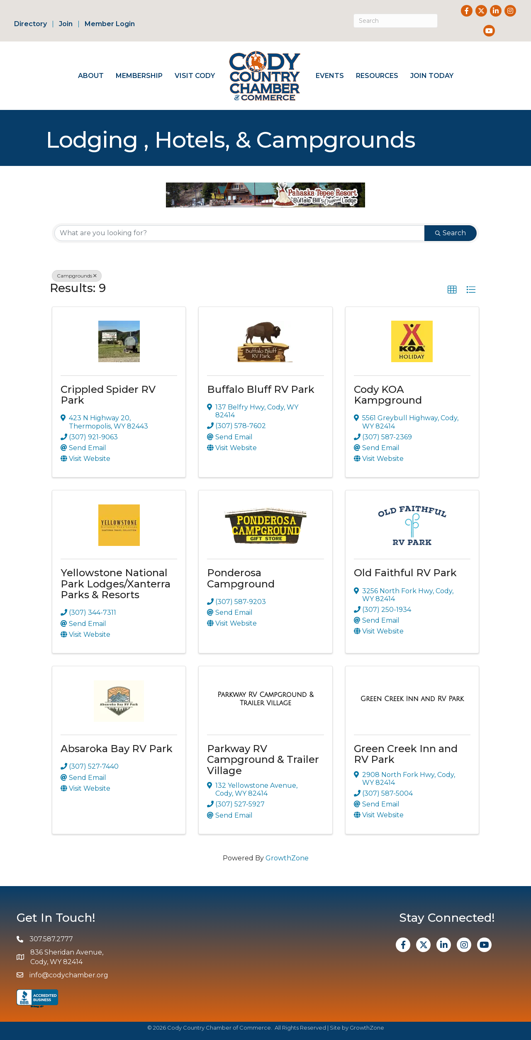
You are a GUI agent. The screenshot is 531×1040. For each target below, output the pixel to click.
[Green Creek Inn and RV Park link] (412, 699)
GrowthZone (287, 858)
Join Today (431, 76)
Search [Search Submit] (450, 233)
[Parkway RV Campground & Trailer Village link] (265, 699)
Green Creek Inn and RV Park (406, 754)
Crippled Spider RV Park (108, 394)
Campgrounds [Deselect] (77, 276)
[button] (452, 290)
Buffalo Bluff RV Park (260, 389)
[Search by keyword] (239, 233)
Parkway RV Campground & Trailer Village (263, 760)
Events (330, 76)
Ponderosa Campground (241, 578)
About (91, 76)
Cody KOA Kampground (388, 394)
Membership (139, 76)
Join (66, 24)
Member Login (110, 24)
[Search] (395, 21)
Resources (377, 76)
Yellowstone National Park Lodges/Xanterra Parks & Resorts (116, 584)
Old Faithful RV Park (405, 573)
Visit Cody (195, 76)
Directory (30, 24)
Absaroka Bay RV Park (117, 749)
